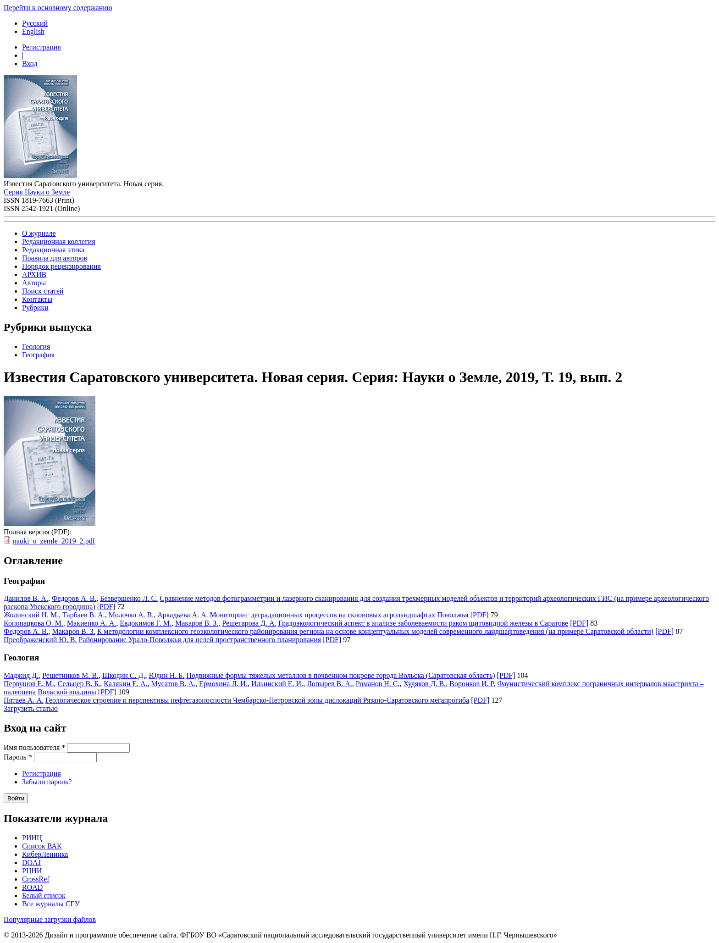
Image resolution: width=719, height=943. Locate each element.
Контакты (37, 299)
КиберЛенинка (45, 854)
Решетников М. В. (70, 675)
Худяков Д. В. (424, 684)
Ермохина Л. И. (223, 684)
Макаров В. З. (196, 623)
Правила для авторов (54, 258)
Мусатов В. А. (173, 684)
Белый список (44, 895)
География (38, 355)
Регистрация (41, 47)
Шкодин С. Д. (123, 675)
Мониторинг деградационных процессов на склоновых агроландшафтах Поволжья (339, 615)
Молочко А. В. (131, 615)
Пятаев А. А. (24, 700)
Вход (30, 63)
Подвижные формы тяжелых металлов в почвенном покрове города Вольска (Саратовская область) (340, 675)
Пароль (18, 757)
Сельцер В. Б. (79, 684)
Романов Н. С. (378, 684)
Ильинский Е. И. (277, 684)
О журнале (39, 233)
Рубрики (35, 307)
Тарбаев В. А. (83, 615)
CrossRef (36, 879)
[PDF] (106, 606)
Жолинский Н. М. (31, 615)
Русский (35, 23)
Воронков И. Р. (472, 684)
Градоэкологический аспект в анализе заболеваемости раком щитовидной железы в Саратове (423, 623)
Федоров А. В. (74, 598)
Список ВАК (42, 846)
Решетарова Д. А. (249, 623)
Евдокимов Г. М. (145, 623)
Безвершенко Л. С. (129, 598)
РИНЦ (32, 838)
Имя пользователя (34, 747)
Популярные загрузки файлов (50, 919)
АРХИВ (34, 274)
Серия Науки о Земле (37, 192)
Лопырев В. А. (329, 684)
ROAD (32, 887)
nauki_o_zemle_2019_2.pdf (54, 541)
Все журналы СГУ (51, 904)
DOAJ (31, 862)
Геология (36, 346)
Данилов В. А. (26, 598)
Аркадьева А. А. (182, 615)
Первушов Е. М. (29, 684)
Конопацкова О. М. (33, 623)
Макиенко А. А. (91, 623)
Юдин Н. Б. (166, 675)
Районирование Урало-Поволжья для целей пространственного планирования (200, 639)
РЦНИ (32, 871)
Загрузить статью (31, 708)
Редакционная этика (53, 250)
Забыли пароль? (47, 782)
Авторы (34, 283)
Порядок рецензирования (61, 266)
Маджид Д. (21, 675)
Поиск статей (43, 291)
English (33, 31)
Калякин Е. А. (125, 684)
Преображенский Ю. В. (40, 639)
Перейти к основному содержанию (58, 7)
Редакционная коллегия (58, 241)
